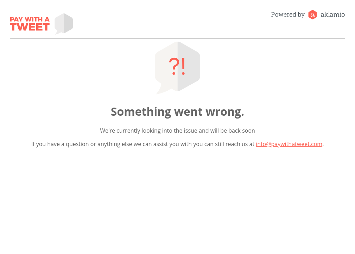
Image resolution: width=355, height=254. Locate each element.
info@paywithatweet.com (289, 144)
